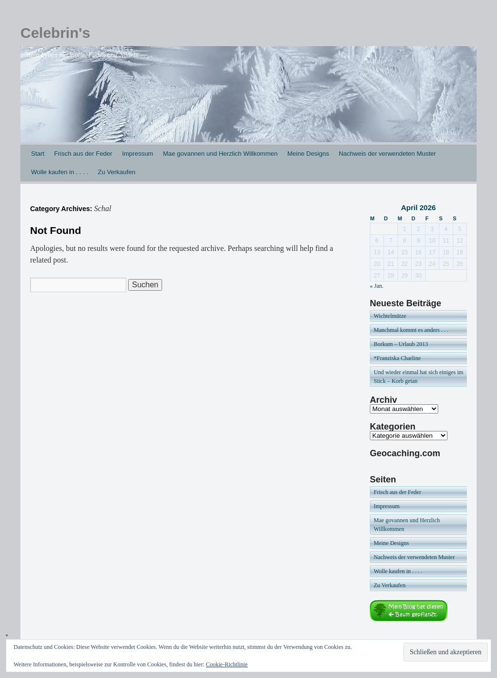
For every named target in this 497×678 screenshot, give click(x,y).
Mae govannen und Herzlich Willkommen (220, 153)
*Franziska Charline (397, 358)
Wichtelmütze (390, 316)
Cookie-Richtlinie (227, 664)
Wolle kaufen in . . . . (59, 172)
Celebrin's (55, 33)
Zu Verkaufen (116, 172)
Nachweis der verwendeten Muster (387, 153)
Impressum (137, 153)
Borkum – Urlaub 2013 (401, 344)
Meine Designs (308, 153)
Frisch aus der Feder (83, 153)
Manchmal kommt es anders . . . (411, 330)
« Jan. (376, 285)
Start (37, 153)
